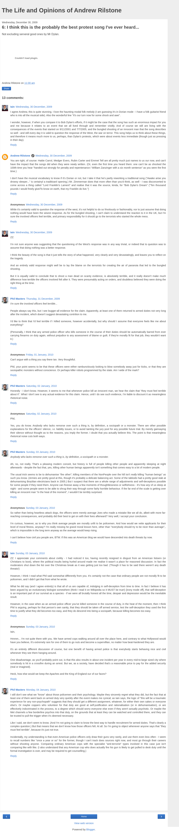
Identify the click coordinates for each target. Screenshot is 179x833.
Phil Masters (17, 298)
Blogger (90, 829)
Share (6, 88)
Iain (12, 106)
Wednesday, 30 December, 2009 (34, 106)
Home (84, 816)
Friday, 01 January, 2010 (39, 354)
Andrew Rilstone (20, 155)
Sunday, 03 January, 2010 (40, 452)
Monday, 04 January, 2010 (41, 689)
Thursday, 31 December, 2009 (43, 298)
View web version (84, 823)
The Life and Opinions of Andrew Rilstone (62, 10)
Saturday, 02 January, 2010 (41, 386)
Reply (13, 144)
